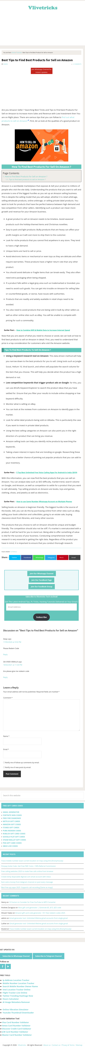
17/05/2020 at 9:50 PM (12, 642)
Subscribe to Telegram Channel (48, 956)
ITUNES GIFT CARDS (11, 827)
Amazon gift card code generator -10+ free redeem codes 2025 (40, 913)
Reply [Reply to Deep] (5, 654)
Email (6, 749)
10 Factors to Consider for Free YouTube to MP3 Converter (32, 902)
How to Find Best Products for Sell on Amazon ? (26, 176)
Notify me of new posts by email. (18, 767)
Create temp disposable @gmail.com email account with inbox (26, 877)
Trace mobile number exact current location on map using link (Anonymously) (32, 861)
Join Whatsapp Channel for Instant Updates (41, 70)
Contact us (56, 1045)
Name (6, 736)
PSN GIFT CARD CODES (12, 843)
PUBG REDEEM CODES (12, 830)
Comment (8, 698)
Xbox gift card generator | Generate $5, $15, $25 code (39, 907)
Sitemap (79, 1045)
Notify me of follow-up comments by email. (22, 762)
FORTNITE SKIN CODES (12, 815)
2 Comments (77, 64)
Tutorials (13, 552)
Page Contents (11, 173)
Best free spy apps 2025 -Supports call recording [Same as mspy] (27, 887)
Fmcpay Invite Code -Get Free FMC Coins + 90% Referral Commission (28, 866)
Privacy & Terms (68, 1045)
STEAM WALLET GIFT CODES (14, 840)
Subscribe (41, 617)
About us (47, 1045)
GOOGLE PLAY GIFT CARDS (14, 837)
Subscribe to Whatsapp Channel (16, 956)
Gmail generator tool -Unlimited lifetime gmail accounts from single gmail (38, 918)
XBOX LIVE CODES (10, 846)
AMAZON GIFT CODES (12, 824)
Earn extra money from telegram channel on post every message (27, 882)
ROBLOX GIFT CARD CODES (14, 833)
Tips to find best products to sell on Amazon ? (27, 179)
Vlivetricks (42, 7)
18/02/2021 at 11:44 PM (12, 665)
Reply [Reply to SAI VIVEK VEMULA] (5, 677)
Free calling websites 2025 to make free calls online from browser (27, 871)
